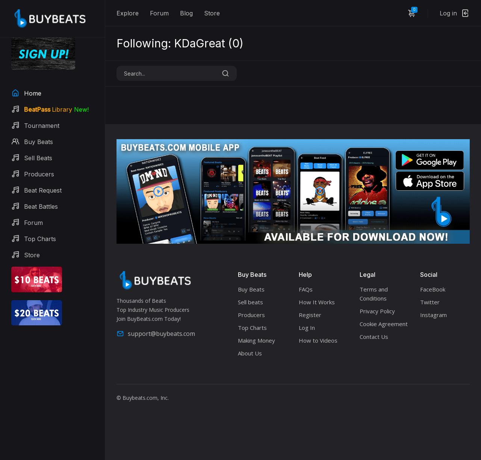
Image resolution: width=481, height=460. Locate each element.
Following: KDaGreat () (180, 43)
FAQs (306, 289)
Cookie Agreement (384, 324)
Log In (307, 327)
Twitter (430, 302)
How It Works (317, 302)
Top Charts (252, 327)
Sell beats (250, 302)
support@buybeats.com (155, 333)
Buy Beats (251, 289)
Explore (127, 13)
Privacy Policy (377, 311)
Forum (159, 13)
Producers (251, 315)
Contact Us (374, 336)
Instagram (433, 315)
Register (310, 315)
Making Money (256, 340)
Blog (186, 13)
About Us (250, 353)
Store (212, 13)
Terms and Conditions (374, 293)
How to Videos (318, 340)
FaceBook (432, 289)
